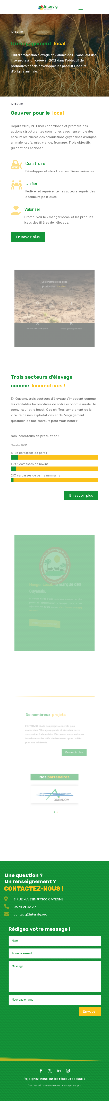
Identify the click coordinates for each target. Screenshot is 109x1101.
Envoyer (90, 1011)
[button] (54, 797)
